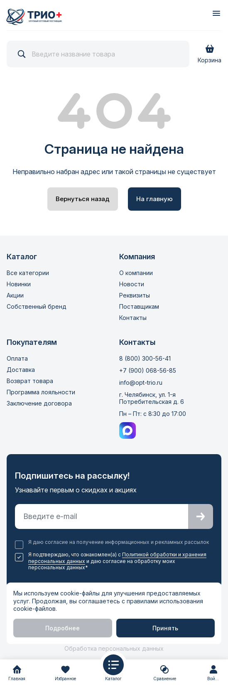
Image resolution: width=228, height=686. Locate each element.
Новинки (19, 284)
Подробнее (62, 628)
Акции (15, 295)
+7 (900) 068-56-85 (147, 370)
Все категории (28, 272)
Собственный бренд (36, 306)
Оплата (17, 358)
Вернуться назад (83, 199)
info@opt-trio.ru (140, 382)
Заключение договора (39, 403)
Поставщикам (139, 306)
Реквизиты (134, 295)
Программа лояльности (41, 392)
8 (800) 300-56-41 (145, 358)
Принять (165, 628)
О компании (136, 272)
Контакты (133, 317)
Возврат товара (30, 380)
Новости (131, 284)
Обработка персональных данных (114, 648)
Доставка (21, 369)
